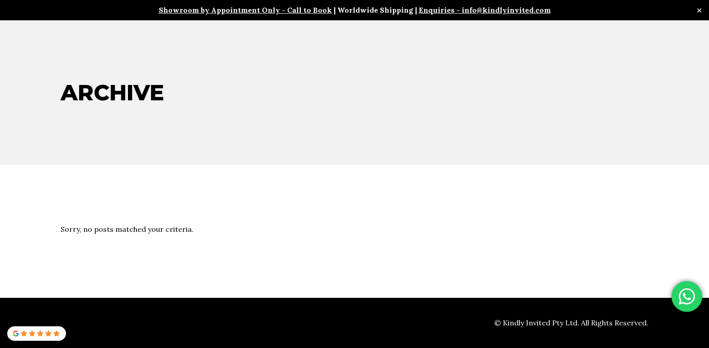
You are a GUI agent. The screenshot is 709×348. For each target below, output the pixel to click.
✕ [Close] (699, 10)
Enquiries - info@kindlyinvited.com (485, 9)
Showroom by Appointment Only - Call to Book (245, 9)
